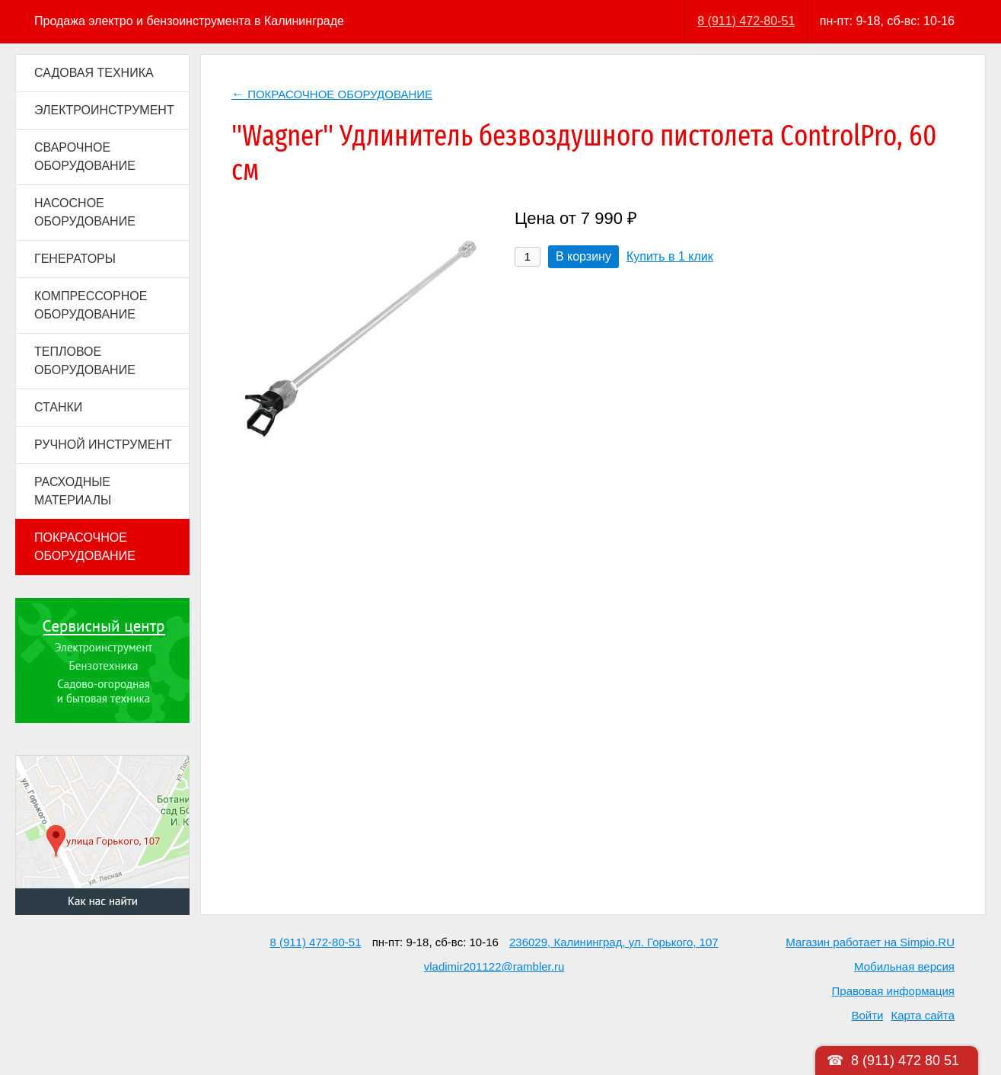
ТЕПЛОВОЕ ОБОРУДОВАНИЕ (84, 360)
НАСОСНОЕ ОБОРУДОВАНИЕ (84, 212)
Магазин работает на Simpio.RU (870, 942)
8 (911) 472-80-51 (746, 20)
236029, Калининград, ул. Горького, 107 (614, 942)
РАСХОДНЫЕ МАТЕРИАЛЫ (72, 491)
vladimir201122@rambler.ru (494, 966)
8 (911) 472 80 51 (905, 1060)
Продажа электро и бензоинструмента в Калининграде (189, 20)
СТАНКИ (58, 407)
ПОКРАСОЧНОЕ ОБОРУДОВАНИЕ (84, 546)
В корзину (583, 256)
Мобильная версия (904, 966)
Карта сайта (923, 1015)
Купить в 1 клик (669, 256)
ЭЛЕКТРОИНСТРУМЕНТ (104, 110)
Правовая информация (893, 990)
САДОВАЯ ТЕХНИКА (94, 72)
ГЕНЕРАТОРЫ (75, 258)
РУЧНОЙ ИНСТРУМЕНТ (103, 444)
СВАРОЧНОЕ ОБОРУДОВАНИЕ (84, 156)
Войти (867, 1015)
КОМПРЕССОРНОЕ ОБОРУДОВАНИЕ (90, 305)
